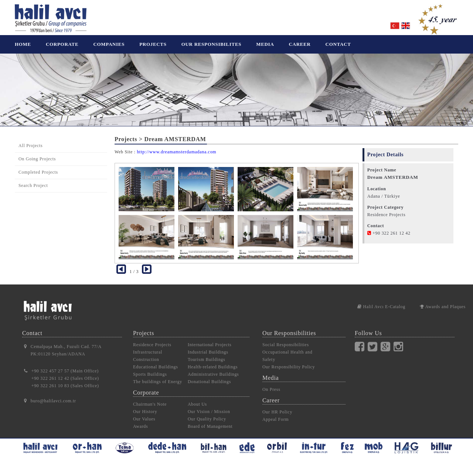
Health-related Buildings (213, 361)
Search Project (33, 180)
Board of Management (210, 420)
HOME (23, 44)
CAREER (299, 44)
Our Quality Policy (207, 413)
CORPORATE (62, 44)
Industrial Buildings (208, 346)
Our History (145, 406)
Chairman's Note (150, 398)
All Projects (30, 140)
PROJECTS (153, 44)
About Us (197, 398)
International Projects (209, 339)
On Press (271, 383)
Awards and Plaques (443, 301)
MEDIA (265, 44)
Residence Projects (152, 339)
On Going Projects (37, 153)
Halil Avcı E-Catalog (381, 301)
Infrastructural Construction (147, 350)
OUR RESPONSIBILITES (211, 44)
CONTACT (338, 44)
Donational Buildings (209, 376)
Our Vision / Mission (209, 406)
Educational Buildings (155, 361)
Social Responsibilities (285, 339)
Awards (140, 420)
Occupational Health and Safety (287, 350)
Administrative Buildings (213, 368)
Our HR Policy (277, 406)
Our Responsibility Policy (288, 361)
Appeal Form (275, 413)
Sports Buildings (150, 368)
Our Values (144, 413)
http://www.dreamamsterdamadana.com (176, 146)
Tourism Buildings (206, 354)
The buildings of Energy (157, 376)
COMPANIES (109, 44)
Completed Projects (38, 166)
